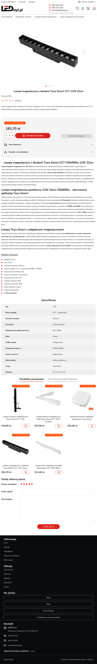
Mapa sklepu (8, 659)
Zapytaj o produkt (77, 136)
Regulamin (8, 582)
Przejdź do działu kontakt (16, 651)
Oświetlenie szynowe (23, 17)
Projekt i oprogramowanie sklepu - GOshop (77, 659)
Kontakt (7, 547)
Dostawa (7, 574)
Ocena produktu (8, 484)
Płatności (7, 578)
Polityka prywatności (11, 556)
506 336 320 (57, 5)
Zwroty (6, 587)
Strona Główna (6, 17)
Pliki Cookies (8, 560)
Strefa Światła (48, 611)
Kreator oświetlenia (8, 2)
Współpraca (8, 551)
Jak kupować (8, 570)
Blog (48, 604)
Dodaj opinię (48, 526)
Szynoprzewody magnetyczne (45, 17)
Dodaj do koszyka (35, 135)
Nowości (32, 2)
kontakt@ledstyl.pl (60, 10)
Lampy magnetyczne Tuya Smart (72, 17)
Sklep (48, 598)
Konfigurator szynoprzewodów (48, 617)
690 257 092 (57, 7)
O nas (6, 543)
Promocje (22, 2)
